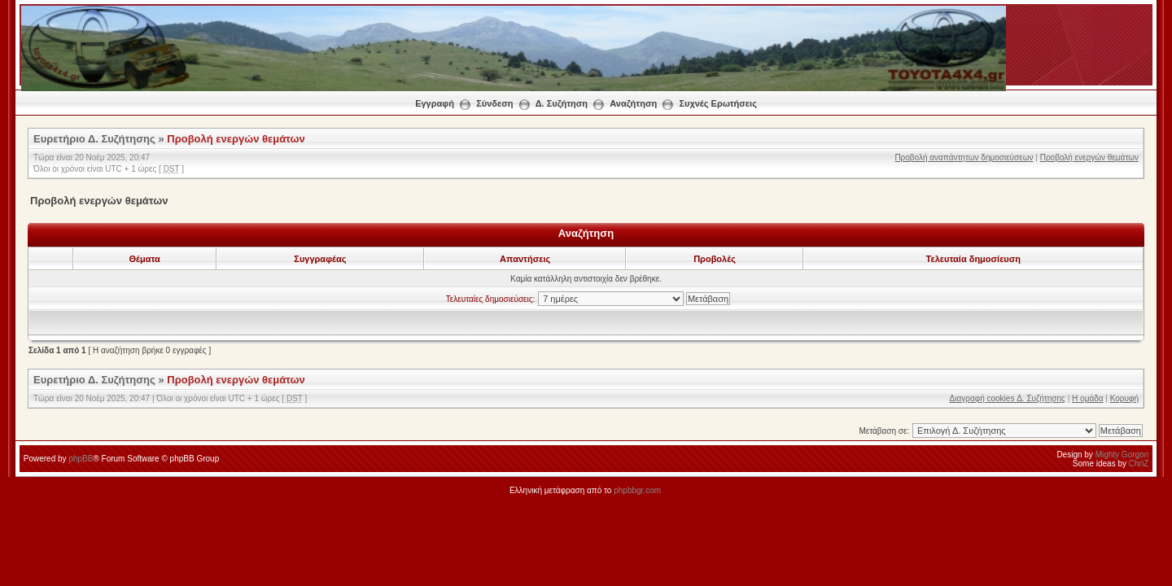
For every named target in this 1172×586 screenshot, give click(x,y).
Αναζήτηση (633, 103)
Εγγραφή (434, 103)
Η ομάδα (1087, 398)
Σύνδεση (494, 103)
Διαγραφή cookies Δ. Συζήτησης (1007, 398)
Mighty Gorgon (1122, 454)
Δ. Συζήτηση (562, 103)
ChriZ (1138, 463)
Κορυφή (1124, 398)
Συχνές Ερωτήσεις (717, 103)
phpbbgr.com (637, 490)
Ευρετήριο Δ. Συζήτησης (94, 139)
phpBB (80, 458)
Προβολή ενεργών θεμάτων (236, 139)
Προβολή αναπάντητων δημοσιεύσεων (963, 157)
